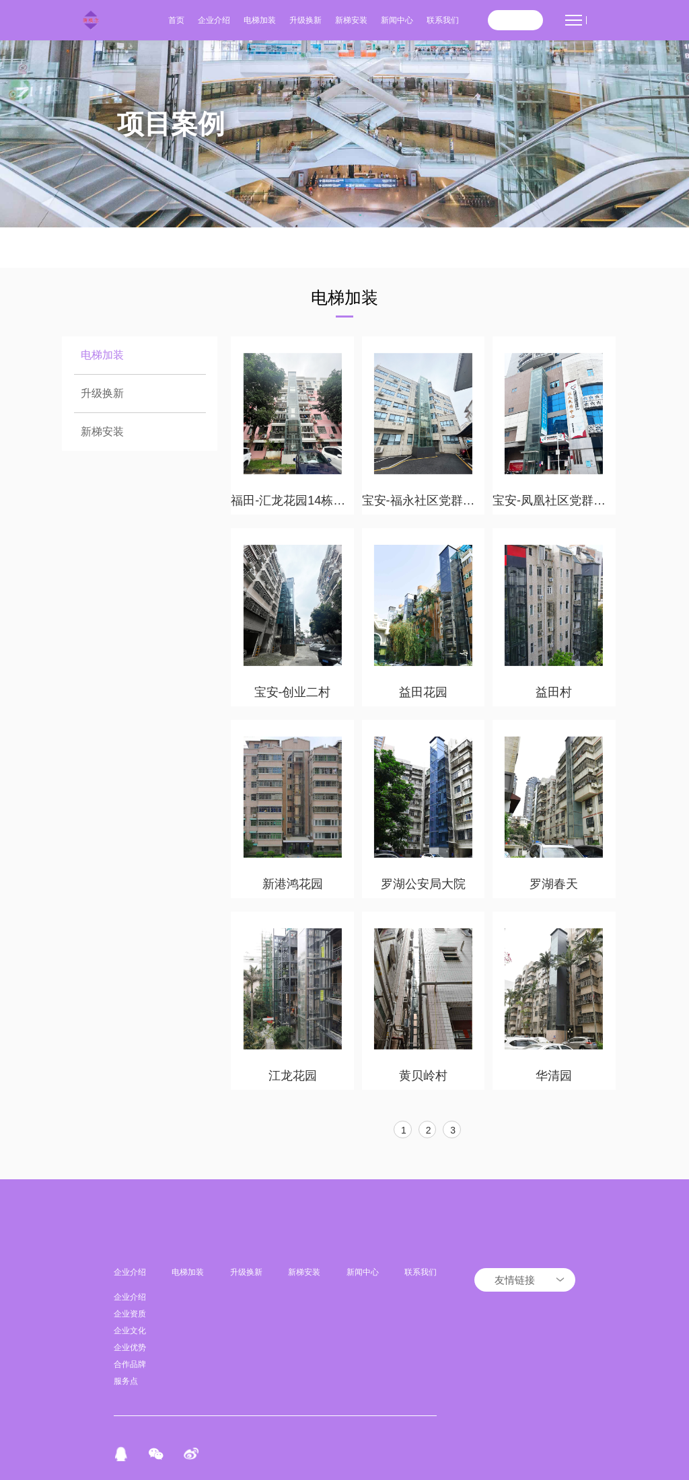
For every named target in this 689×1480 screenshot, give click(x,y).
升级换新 (305, 20)
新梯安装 (351, 20)
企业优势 (130, 1347)
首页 (176, 20)
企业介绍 (214, 20)
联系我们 (443, 20)
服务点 (126, 1381)
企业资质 (130, 1314)
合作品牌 (130, 1364)
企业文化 (130, 1331)
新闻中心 (397, 20)
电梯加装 (260, 20)
